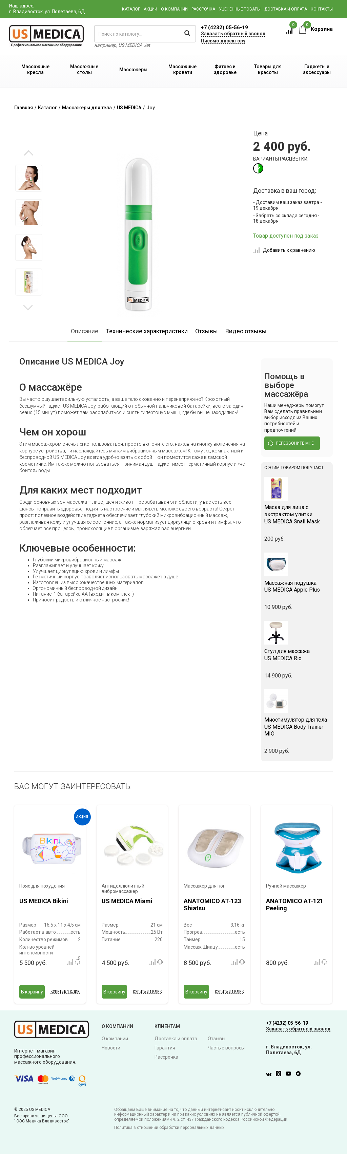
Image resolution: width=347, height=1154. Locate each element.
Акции (150, 9)
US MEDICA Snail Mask (297, 514)
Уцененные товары (240, 9)
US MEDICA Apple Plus (297, 586)
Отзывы (206, 331)
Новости (111, 1047)
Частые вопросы (226, 1047)
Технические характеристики (147, 331)
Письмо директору (223, 40)
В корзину (32, 991)
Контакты (322, 9)
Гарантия (165, 1047)
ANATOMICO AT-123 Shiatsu (212, 904)
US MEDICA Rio (297, 655)
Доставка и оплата (285, 9)
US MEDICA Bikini (43, 901)
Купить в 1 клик (65, 991)
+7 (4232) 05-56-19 (224, 27)
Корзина (316, 29)
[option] (28, 178)
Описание (84, 331)
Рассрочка (203, 9)
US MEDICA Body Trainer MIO (297, 726)
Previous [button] (29, 153)
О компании (174, 9)
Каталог (131, 9)
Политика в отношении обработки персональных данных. (169, 1127)
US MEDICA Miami (127, 901)
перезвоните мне (291, 443)
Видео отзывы (246, 331)
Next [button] (28, 307)
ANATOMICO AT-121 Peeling (294, 904)
